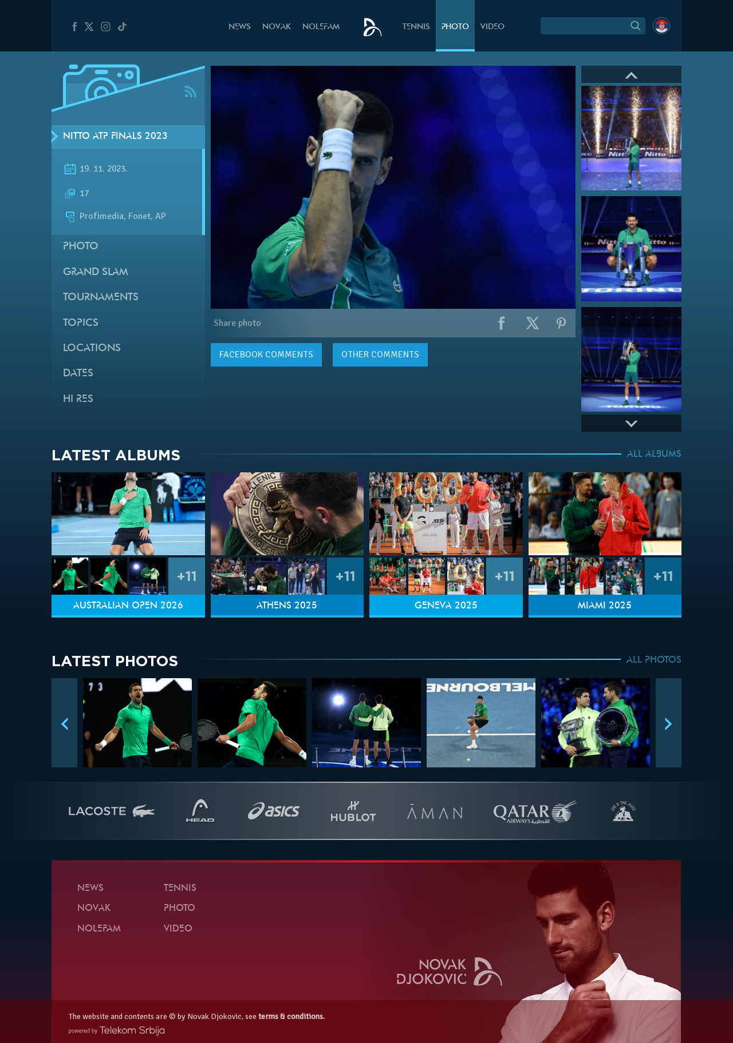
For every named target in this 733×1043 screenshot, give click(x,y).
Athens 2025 (287, 606)
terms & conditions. (291, 1016)
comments (266, 354)
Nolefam (321, 27)
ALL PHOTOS (653, 660)
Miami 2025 (605, 606)
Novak (276, 27)
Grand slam (95, 272)
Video (492, 27)
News (239, 27)
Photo (455, 27)
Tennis (416, 27)
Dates (78, 373)
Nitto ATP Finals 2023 (115, 136)
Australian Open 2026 (128, 606)
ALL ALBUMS (654, 454)
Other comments (380, 354)
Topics (80, 323)
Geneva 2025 (446, 606)
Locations (92, 348)
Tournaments (101, 297)
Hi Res (78, 399)
